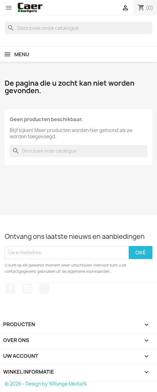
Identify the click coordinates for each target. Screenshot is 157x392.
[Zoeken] (78, 28)
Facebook (10, 289)
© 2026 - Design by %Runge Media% (46, 384)
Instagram (27, 289)
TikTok (44, 289)
